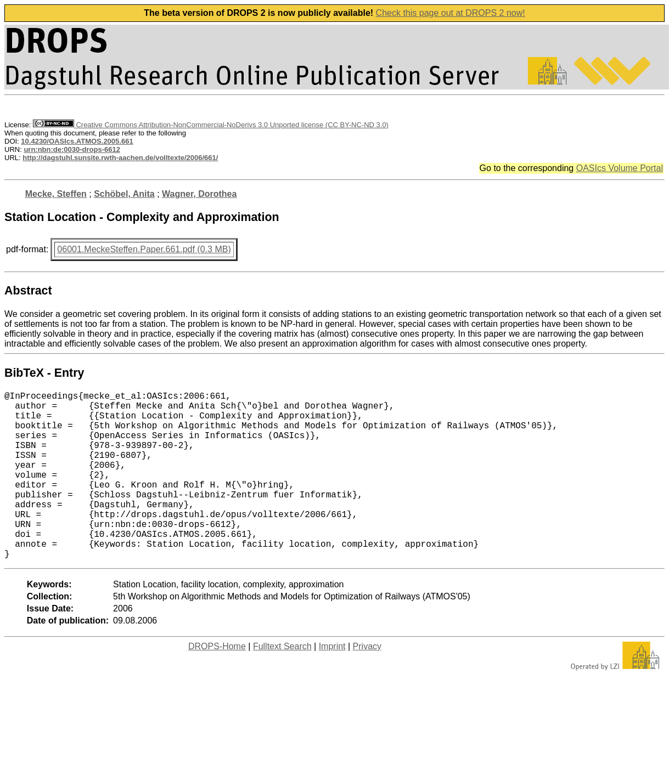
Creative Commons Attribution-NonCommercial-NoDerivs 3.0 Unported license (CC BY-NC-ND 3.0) (211, 125)
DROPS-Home (217, 683)
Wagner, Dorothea (199, 194)
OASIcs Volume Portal (619, 168)
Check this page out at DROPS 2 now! (450, 13)
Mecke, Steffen (56, 194)
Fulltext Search (282, 683)
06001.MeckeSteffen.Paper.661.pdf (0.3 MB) (144, 249)
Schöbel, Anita (124, 194)
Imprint (332, 683)
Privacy (367, 683)
